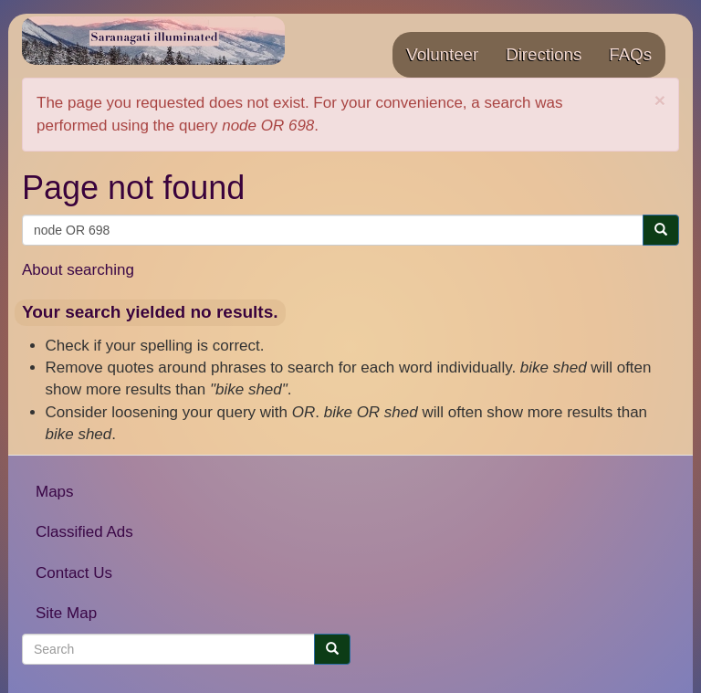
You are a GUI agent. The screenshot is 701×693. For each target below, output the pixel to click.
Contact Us (74, 573)
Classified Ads (84, 532)
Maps (55, 491)
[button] (659, 100)
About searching (78, 269)
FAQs (630, 54)
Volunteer (442, 54)
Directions (543, 54)
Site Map (66, 613)
